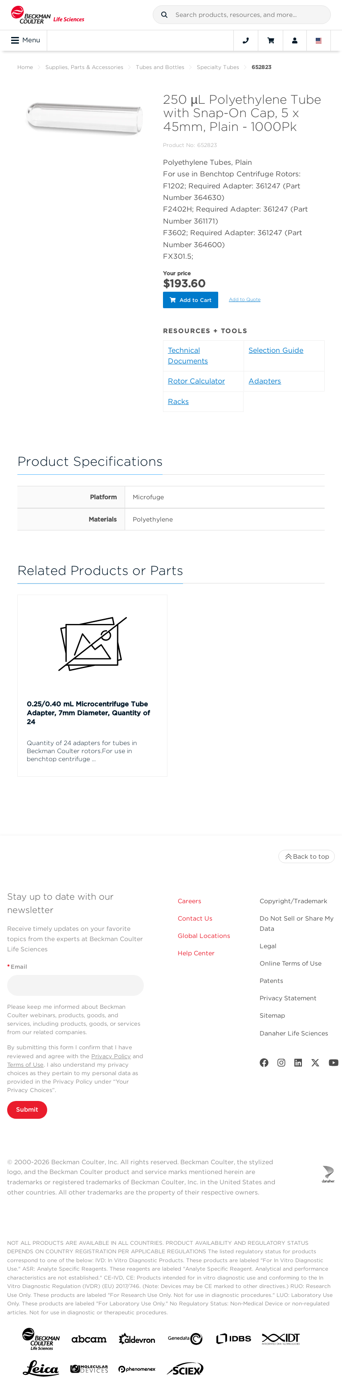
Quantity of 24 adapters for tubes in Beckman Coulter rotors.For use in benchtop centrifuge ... (82, 749)
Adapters (264, 379)
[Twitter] (315, 1063)
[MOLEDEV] (89, 1369)
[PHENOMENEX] (137, 1369)
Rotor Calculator (196, 379)
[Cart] (270, 40)
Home (25, 67)
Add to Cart (191, 299)
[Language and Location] (319, 40)
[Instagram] (281, 1063)
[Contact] (246, 40)
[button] (164, 15)
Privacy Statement (288, 996)
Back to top (306, 855)
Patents (271, 979)
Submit (27, 1108)
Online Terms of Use (291, 962)
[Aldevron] (137, 1339)
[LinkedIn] (298, 1063)
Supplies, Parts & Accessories (84, 67)
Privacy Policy (111, 1054)
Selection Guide (275, 349)
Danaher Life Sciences (294, 1031)
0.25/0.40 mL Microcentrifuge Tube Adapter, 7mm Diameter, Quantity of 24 (88, 712)
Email (17, 965)
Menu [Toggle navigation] (25, 40)
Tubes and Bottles (160, 67)
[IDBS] (233, 1339)
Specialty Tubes (218, 67)
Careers (189, 899)
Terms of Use (25, 1063)
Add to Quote (245, 299)
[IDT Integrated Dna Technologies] (281, 1339)
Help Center (196, 951)
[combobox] (241, 15)
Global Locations (204, 934)
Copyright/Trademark (293, 899)
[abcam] (89, 1339)
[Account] (294, 40)
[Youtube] (334, 1063)
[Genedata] (185, 1339)
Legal (268, 944)
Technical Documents (188, 354)
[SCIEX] (185, 1369)
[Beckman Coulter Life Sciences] (47, 14)
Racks (178, 400)
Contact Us (195, 917)
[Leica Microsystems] (41, 1369)
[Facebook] (264, 1063)
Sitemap (272, 1014)
